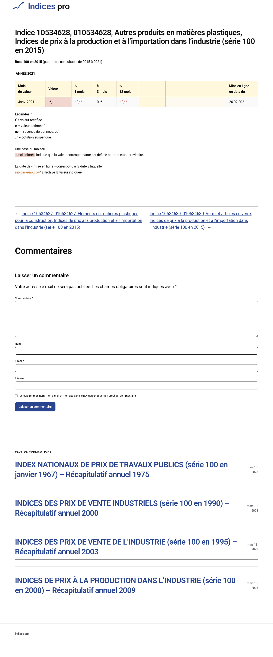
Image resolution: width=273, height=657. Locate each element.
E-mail (19, 361)
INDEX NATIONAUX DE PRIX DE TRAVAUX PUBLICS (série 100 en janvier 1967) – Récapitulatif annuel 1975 (121, 469)
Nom (19, 343)
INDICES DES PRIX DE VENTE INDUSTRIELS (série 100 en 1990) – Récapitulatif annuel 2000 (122, 508)
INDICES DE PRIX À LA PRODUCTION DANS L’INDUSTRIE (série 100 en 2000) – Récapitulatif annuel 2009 (125, 585)
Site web (20, 378)
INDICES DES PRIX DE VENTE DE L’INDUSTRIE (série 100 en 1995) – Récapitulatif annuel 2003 (126, 547)
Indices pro (22, 633)
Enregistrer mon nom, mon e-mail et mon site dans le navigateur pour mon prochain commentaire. (77, 395)
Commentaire (24, 298)
